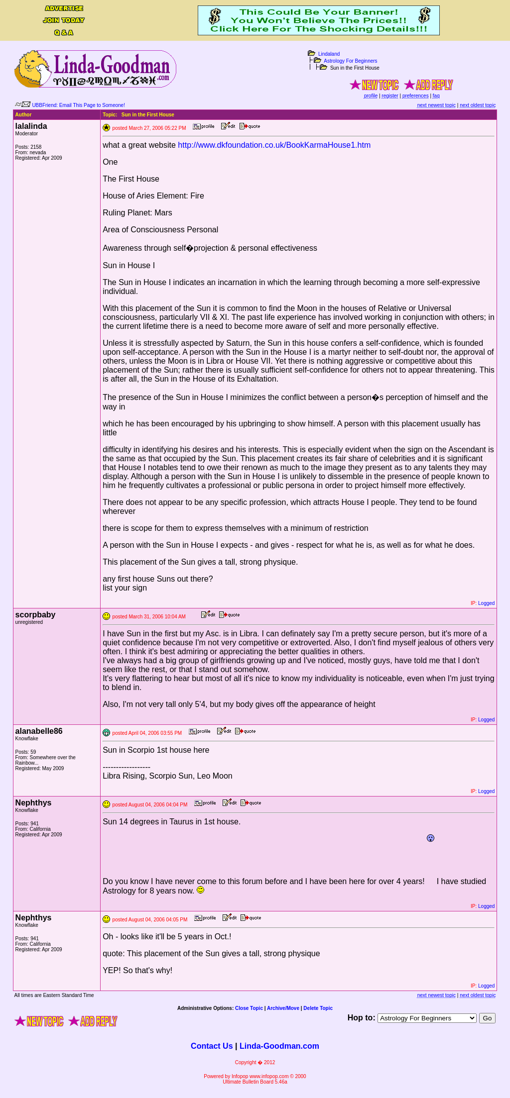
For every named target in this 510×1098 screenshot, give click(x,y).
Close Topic (249, 1008)
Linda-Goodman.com (279, 1046)
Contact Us (212, 1046)
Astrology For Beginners (350, 61)
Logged (486, 603)
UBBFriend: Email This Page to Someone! (78, 105)
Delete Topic (318, 1008)
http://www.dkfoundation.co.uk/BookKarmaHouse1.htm (274, 145)
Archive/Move (283, 1008)
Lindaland (329, 54)
